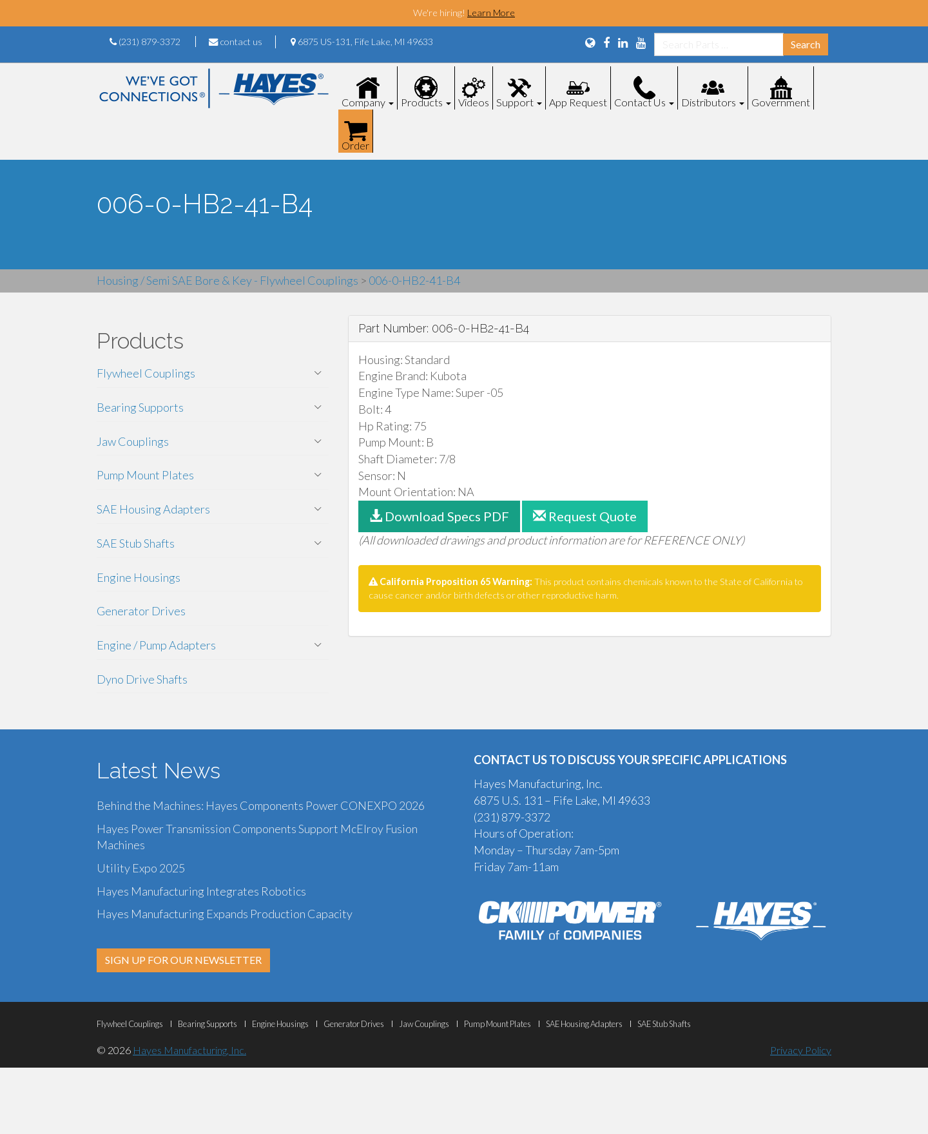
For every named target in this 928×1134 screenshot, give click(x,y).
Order (355, 145)
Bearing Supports (140, 407)
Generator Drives (141, 611)
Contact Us (644, 102)
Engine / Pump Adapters (156, 645)
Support (519, 102)
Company (368, 102)
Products (426, 102)
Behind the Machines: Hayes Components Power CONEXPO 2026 (261, 805)
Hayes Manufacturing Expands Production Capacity (225, 914)
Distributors (712, 102)
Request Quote (585, 516)
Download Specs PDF (439, 516)
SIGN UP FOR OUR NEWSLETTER (183, 960)
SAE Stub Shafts (136, 543)
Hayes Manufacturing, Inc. (189, 1050)
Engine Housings (138, 577)
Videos (473, 102)
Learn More (491, 12)
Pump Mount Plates (145, 475)
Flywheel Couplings (146, 373)
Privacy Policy (800, 1050)
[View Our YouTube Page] (641, 42)
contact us (235, 41)
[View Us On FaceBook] (606, 42)
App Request (578, 102)
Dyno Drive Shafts (142, 679)
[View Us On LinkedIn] (623, 42)
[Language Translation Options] (590, 42)
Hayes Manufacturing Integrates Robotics (201, 891)
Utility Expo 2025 (141, 868)
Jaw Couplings (133, 441)
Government (780, 102)
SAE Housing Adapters (153, 509)
